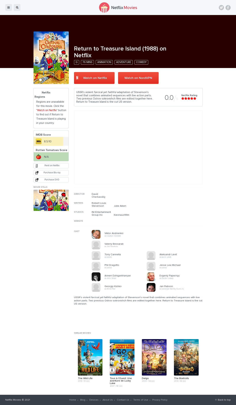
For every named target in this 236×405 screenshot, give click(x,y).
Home (72, 400)
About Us (108, 400)
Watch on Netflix (95, 78)
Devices (94, 400)
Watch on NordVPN (138, 78)
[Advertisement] (176, 215)
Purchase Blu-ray (52, 173)
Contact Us (123, 400)
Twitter (221, 7)
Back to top (224, 400)
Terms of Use (140, 400)
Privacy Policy (159, 400)
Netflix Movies (13, 400)
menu (8, 7)
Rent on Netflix (52, 165)
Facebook (228, 7)
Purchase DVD (52, 180)
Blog (82, 400)
